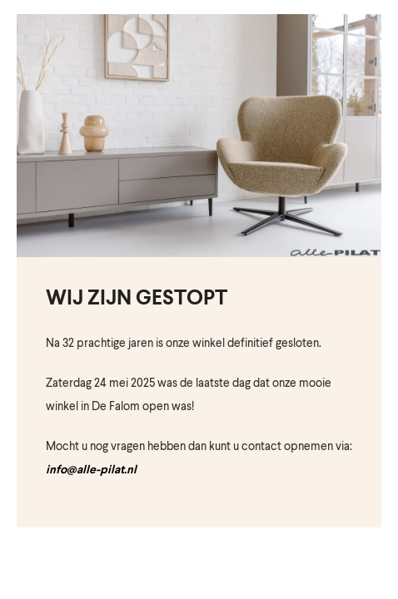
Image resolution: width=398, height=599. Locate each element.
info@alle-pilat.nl (91, 470)
